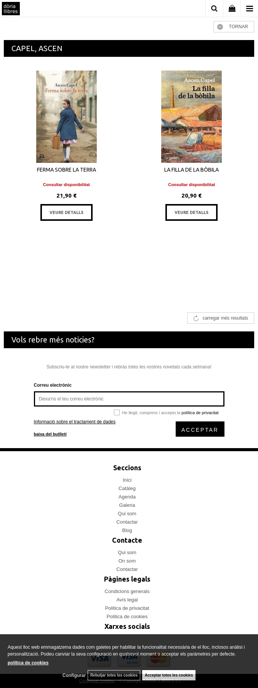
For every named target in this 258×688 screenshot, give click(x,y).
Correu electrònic (53, 385)
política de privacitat (199, 412)
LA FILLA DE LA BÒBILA (191, 170)
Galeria (127, 505)
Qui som (127, 513)
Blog (127, 530)
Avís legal (127, 600)
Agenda (127, 497)
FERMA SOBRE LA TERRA (66, 170)
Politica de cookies (127, 616)
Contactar (127, 522)
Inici (127, 480)
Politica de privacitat (127, 608)
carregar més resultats (225, 318)
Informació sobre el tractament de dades (75, 421)
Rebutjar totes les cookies (114, 675)
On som (127, 561)
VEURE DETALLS (66, 212)
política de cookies (28, 662)
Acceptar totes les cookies (169, 675)
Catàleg (127, 488)
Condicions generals (127, 591)
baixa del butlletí (50, 434)
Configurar (74, 675)
